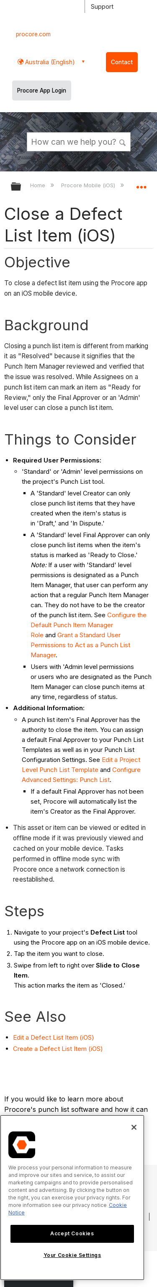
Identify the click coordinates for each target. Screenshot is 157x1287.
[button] (123, 141)
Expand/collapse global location (141, 184)
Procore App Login (41, 90)
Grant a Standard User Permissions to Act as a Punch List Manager (80, 645)
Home (38, 185)
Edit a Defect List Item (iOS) (53, 1037)
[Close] (134, 1127)
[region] (72, 1197)
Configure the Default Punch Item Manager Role (89, 625)
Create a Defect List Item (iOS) (58, 1049)
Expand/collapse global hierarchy (21, 187)
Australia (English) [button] (49, 61)
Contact (122, 62)
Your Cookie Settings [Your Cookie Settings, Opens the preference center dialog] (72, 1255)
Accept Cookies (72, 1233)
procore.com (33, 34)
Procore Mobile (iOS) (89, 185)
